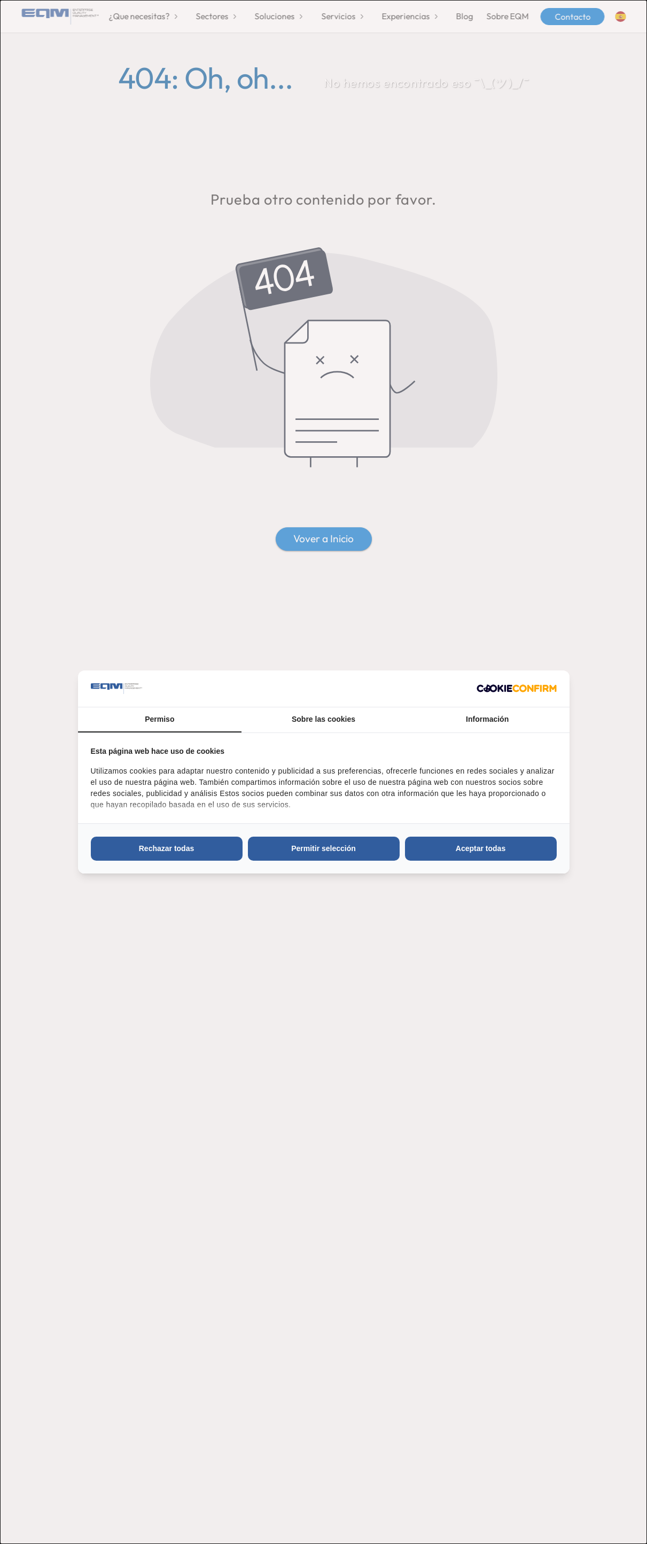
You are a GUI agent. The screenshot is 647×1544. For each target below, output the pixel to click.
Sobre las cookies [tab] (323, 719)
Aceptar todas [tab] (480, 848)
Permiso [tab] (159, 719)
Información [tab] (487, 719)
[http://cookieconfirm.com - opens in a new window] (517, 688)
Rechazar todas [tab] (166, 848)
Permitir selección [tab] (323, 848)
